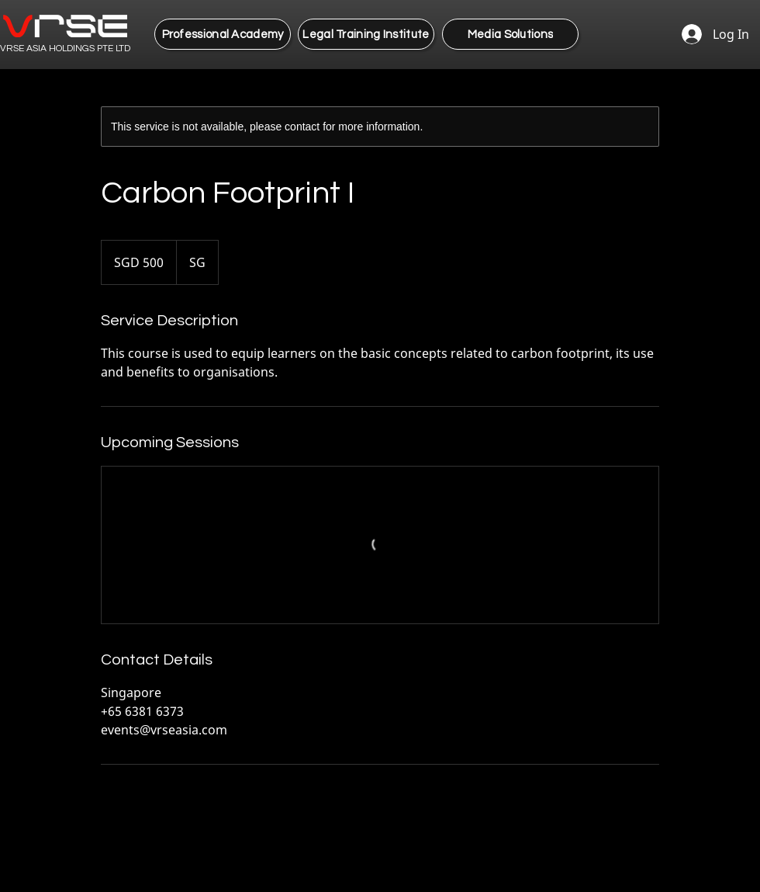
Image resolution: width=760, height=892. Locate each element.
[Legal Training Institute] (366, 34)
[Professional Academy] (222, 34)
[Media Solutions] (510, 34)
